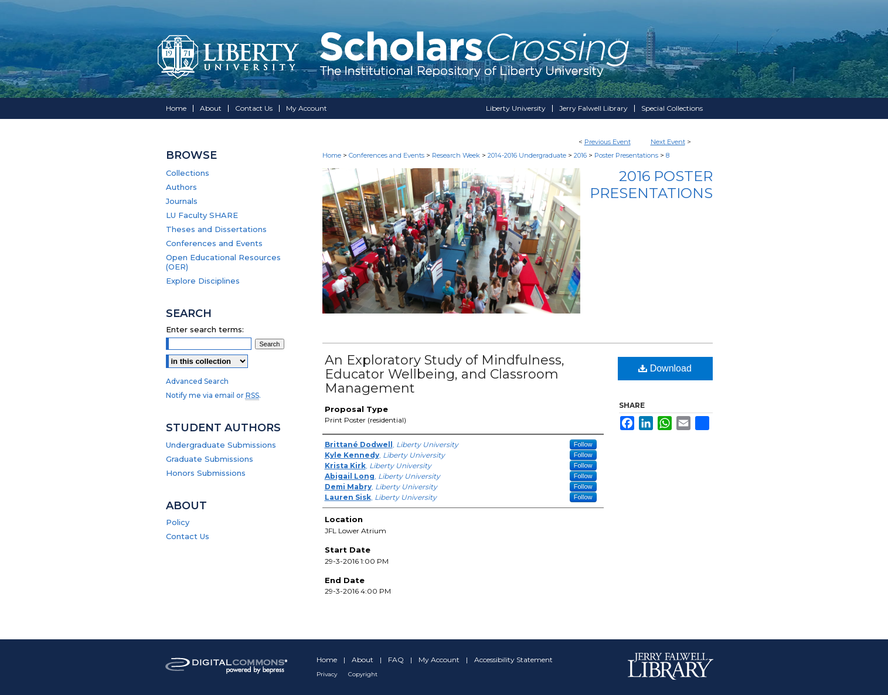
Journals (182, 201)
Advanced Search (197, 381)
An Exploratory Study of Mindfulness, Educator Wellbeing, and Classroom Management (444, 374)
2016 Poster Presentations (651, 185)
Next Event (668, 142)
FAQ (397, 659)
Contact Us (187, 536)
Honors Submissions (206, 473)
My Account (440, 659)
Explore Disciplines (203, 280)
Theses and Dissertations (216, 229)
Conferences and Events (387, 155)
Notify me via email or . (213, 395)
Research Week (457, 155)
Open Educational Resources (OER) (223, 262)
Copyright (362, 674)
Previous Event (607, 142)
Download (665, 368)
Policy (177, 522)
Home (331, 155)
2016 (581, 155)
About (363, 659)
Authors (181, 187)
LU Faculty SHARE (202, 215)
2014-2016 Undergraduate (528, 155)
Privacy (328, 674)
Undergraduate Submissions (221, 444)
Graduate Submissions (209, 459)
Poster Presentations (627, 155)
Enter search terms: (205, 329)
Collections (187, 173)
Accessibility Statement (513, 659)
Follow (583, 444)
